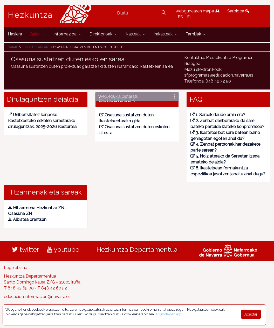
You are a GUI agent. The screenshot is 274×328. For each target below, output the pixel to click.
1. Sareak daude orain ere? (217, 114)
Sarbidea (238, 11)
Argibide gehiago (168, 314)
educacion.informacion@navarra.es (37, 296)
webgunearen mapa (198, 11)
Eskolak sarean (35, 47)
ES (180, 16)
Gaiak (12, 47)
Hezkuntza (30, 15)
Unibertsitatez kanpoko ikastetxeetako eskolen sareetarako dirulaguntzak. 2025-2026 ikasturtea (42, 120)
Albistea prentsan (27, 219)
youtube (63, 249)
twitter (25, 249)
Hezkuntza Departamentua (137, 249)
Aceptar (250, 314)
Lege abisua (15, 267)
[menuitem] (15, 34)
